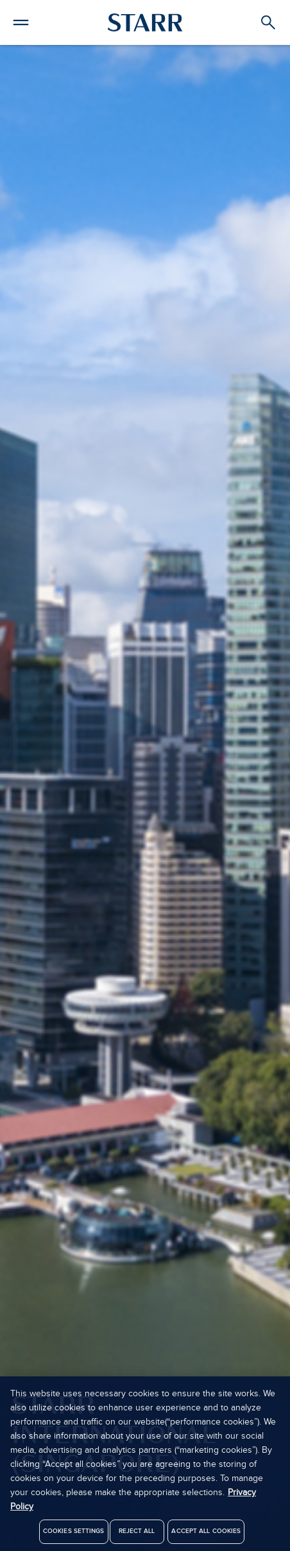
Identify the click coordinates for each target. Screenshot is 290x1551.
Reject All (137, 1535)
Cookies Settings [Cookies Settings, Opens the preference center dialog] (74, 1535)
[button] (21, 20)
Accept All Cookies (206, 1535)
